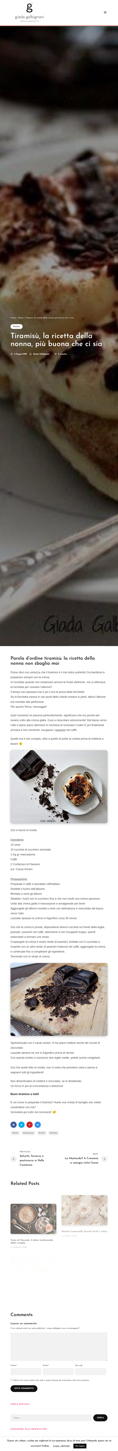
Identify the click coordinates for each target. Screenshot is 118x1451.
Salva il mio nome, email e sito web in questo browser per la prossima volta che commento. (51, 1380)
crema (15, 1133)
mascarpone (29, 1133)
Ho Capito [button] (80, 1446)
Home (13, 318)
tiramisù (54, 1133)
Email (46, 1365)
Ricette (16, 327)
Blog (20, 318)
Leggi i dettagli (61, 1446)
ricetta (42, 1133)
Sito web (78, 1365)
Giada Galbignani (41, 354)
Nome (14, 1365)
